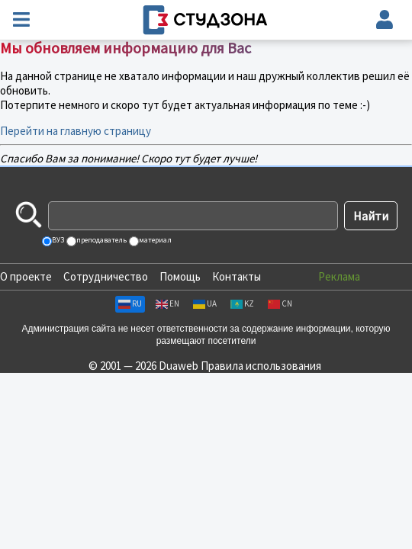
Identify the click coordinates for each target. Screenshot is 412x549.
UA (205, 303)
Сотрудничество (105, 276)
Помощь (180, 276)
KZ (242, 303)
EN (167, 303)
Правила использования (261, 365)
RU (130, 303)
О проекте (26, 276)
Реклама (339, 276)
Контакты (236, 276)
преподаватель (101, 240)
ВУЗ (57, 240)
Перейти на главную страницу (75, 131)
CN (280, 303)
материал (154, 240)
